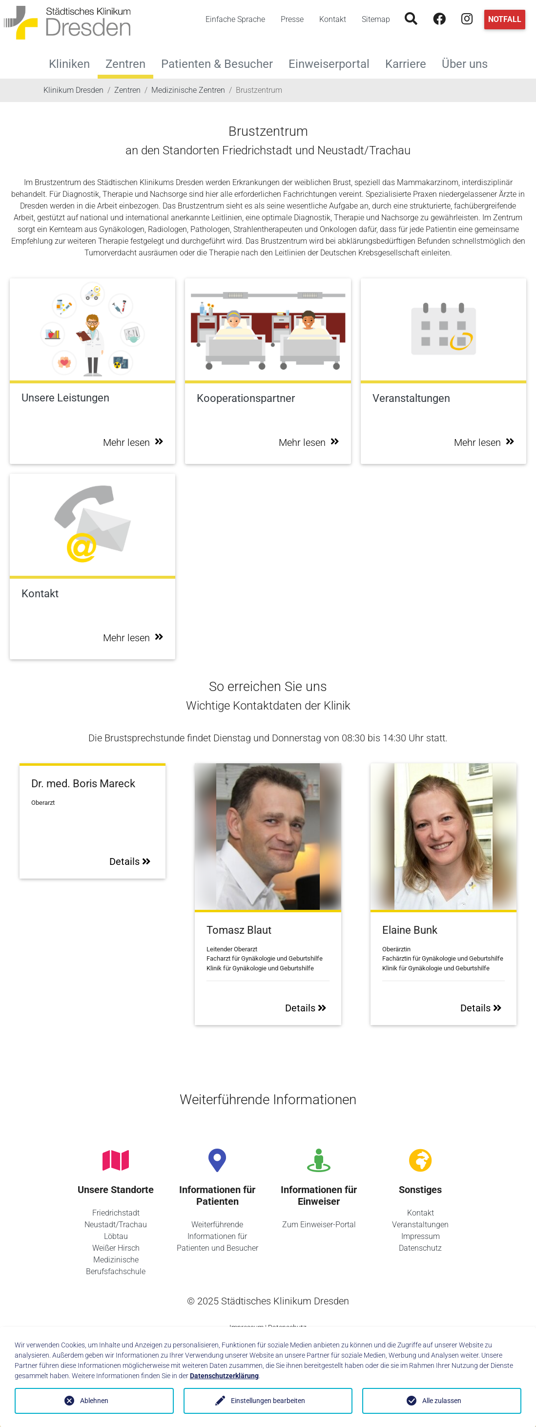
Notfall (504, 19)
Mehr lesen (133, 442)
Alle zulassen (441, 1401)
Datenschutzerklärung (224, 1376)
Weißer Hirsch (116, 1248)
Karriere (409, 63)
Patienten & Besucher (221, 63)
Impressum (420, 1236)
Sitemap (376, 19)
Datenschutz (420, 1248)
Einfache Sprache (235, 19)
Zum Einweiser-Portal (319, 1224)
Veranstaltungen (420, 1224)
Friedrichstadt (116, 1212)
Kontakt (332, 19)
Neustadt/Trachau (115, 1224)
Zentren (125, 64)
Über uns (468, 63)
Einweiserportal (333, 63)
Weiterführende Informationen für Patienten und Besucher (217, 1236)
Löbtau (116, 1236)
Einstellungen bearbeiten (268, 1401)
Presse (292, 19)
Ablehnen (94, 1401)
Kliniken (73, 63)
